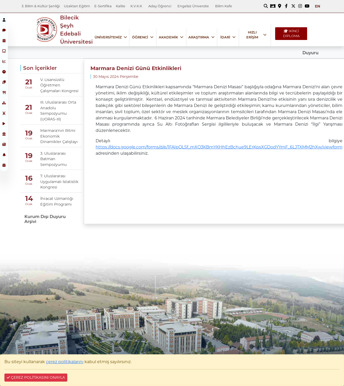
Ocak (28, 87)
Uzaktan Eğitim (77, 6)
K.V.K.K (136, 6)
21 (28, 82)
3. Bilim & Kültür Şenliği (41, 6)
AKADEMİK (168, 37)
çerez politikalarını (64, 361)
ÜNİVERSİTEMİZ (108, 37)
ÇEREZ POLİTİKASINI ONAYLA (36, 377)
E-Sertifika (103, 6)
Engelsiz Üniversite (193, 6)
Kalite (120, 6)
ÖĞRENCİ (140, 37)
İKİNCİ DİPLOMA (291, 33)
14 (29, 198)
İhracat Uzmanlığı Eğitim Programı (56, 201)
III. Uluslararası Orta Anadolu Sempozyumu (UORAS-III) (58, 110)
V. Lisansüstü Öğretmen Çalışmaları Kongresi (59, 85)
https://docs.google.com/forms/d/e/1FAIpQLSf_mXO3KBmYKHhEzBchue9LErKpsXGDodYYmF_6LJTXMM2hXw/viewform (219, 147)
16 (28, 178)
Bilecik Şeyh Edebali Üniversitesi (76, 29)
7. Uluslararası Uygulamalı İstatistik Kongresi (59, 181)
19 (28, 133)
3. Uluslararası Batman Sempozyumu (53, 159)
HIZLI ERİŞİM (252, 34)
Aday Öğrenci (159, 6)
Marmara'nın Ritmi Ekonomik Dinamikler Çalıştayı (59, 136)
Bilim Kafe (223, 6)
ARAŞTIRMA (198, 37)
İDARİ (225, 37)
